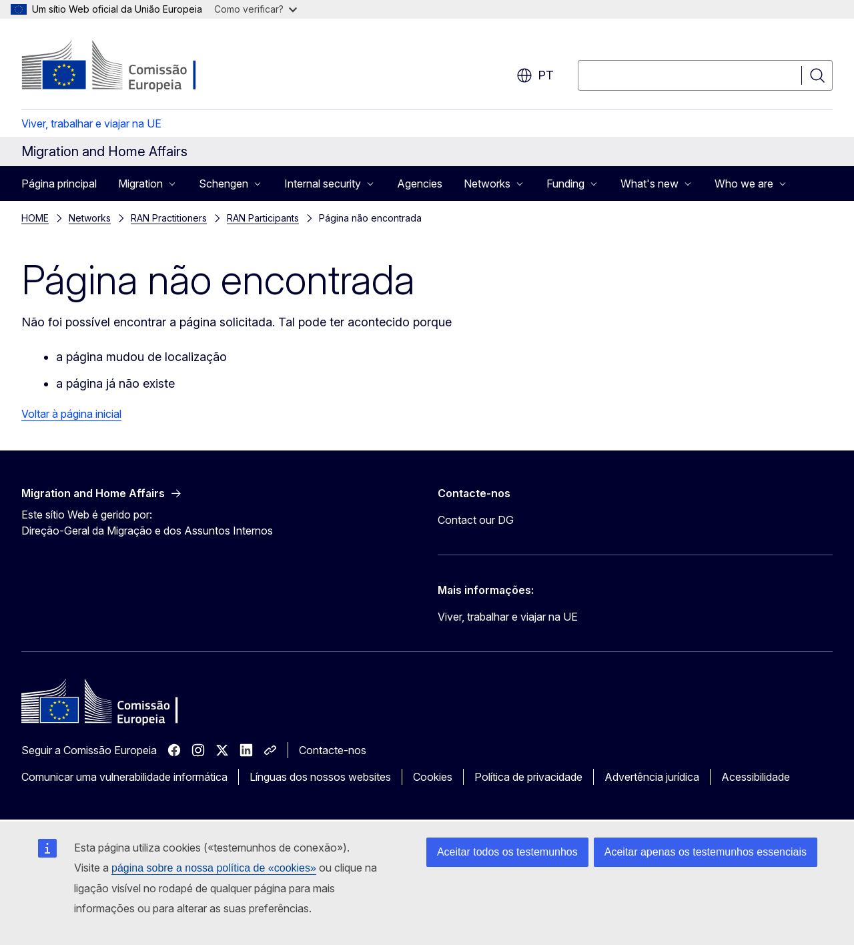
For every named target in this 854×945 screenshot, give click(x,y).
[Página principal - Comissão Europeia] (129, 66)
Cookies (432, 776)
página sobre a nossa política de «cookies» (213, 868)
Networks (90, 218)
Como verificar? (255, 9)
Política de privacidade (528, 776)
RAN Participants (263, 218)
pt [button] (535, 75)
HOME (35, 218)
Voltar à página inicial (71, 413)
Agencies (419, 183)
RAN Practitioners (169, 218)
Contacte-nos (332, 750)
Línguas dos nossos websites (320, 776)
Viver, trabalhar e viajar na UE (91, 123)
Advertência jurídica (651, 776)
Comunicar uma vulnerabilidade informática (124, 776)
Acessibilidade (755, 776)
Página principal (59, 183)
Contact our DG (476, 520)
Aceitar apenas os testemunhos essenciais (705, 852)
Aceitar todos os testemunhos (507, 852)
